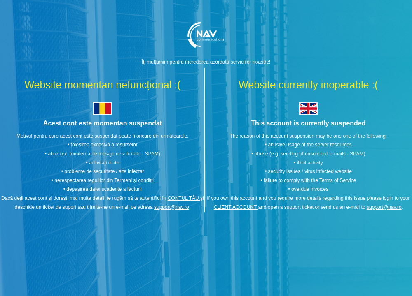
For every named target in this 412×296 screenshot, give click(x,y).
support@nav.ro (171, 207)
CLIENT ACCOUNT (236, 207)
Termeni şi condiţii (134, 180)
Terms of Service (337, 180)
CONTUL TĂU (184, 198)
